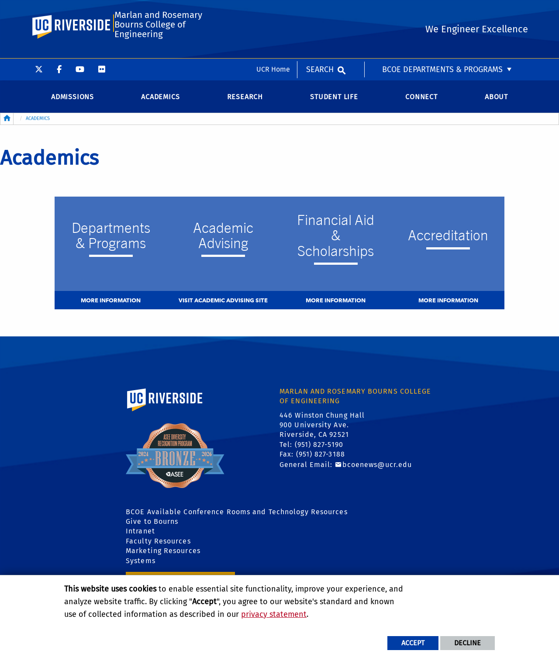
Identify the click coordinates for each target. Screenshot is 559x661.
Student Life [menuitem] (334, 99)
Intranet (140, 533)
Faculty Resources (158, 543)
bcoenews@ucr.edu (377, 467)
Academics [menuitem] (160, 99)
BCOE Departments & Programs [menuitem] (442, 11)
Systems (140, 563)
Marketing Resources (163, 553)
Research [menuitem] (245, 99)
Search (320, 11)
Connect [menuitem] (421, 99)
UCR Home (273, 11)
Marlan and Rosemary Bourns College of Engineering (158, 48)
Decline (467, 643)
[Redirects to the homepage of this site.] (7, 121)
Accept (412, 643)
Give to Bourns (152, 523)
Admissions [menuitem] (72, 99)
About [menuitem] (496, 99)
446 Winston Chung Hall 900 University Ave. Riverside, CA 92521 (322, 427)
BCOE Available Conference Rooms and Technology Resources (237, 514)
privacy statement (274, 614)
